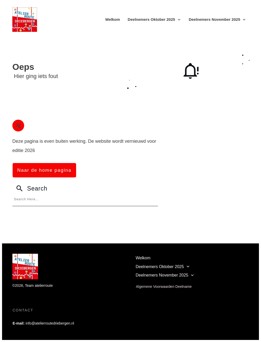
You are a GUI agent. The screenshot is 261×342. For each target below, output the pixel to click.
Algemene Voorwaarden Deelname (164, 286)
